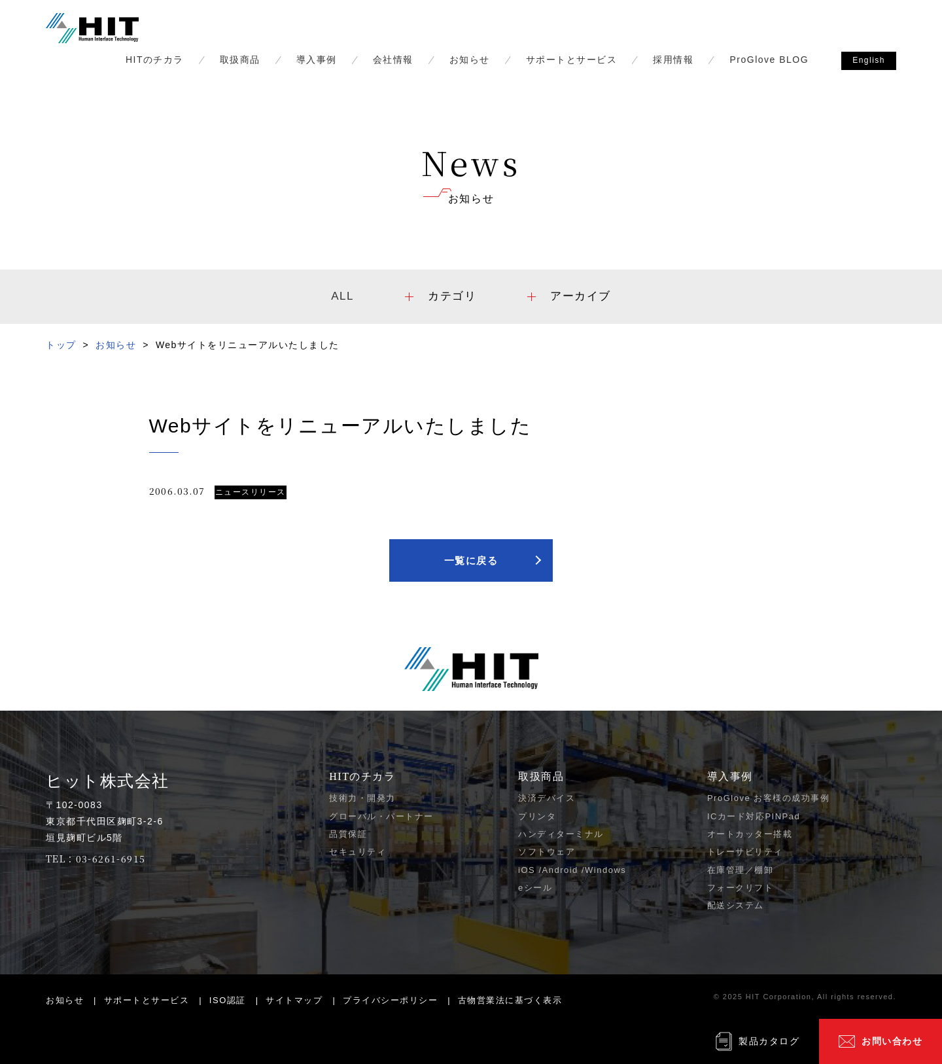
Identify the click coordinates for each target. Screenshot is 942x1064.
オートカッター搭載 (750, 834)
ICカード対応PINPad (753, 816)
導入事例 (316, 59)
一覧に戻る (471, 560)
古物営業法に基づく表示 (510, 1000)
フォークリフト (740, 888)
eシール (535, 888)
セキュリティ (357, 852)
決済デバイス (546, 798)
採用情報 (673, 59)
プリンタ (537, 816)
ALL (342, 296)
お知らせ (469, 59)
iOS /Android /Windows (572, 870)
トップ (61, 345)
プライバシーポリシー (390, 1000)
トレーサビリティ (745, 852)
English (868, 60)
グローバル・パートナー (381, 816)
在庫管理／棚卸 (740, 870)
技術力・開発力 (362, 798)
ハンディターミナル (561, 834)
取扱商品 (240, 59)
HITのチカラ (155, 59)
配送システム (735, 905)
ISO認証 (227, 1000)
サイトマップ (294, 1000)
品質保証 (348, 834)
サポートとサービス (572, 59)
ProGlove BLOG (769, 59)
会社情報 (393, 59)
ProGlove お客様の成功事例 (768, 798)
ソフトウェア (546, 852)
